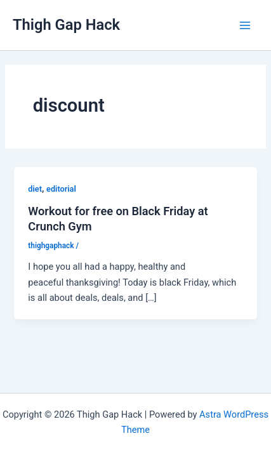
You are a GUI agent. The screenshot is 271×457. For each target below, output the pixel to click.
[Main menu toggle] (245, 25)
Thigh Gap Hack (66, 25)
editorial (61, 189)
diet (35, 189)
